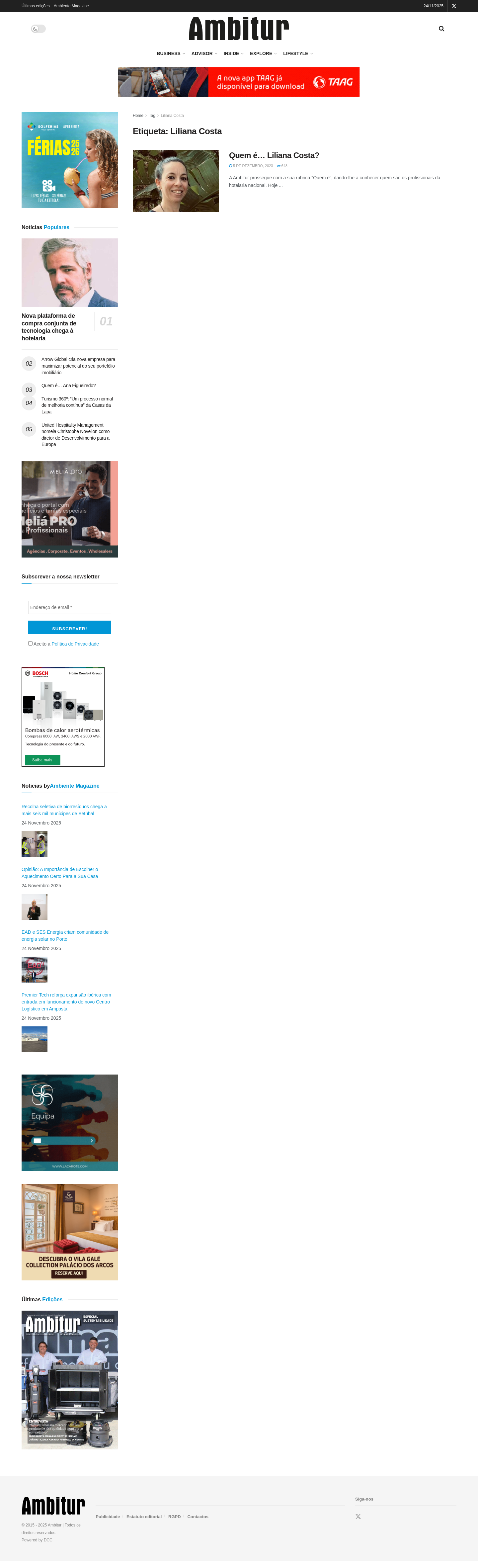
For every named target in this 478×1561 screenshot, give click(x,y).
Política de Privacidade (75, 644)
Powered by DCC (37, 1540)
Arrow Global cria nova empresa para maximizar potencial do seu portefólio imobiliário (78, 366)
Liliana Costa (172, 115)
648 (282, 166)
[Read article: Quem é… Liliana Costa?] (176, 181)
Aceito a (63, 644)
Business (169, 53)
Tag (152, 115)
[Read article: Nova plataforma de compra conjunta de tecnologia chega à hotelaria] (70, 272)
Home (138, 115)
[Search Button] (441, 28)
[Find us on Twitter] (358, 1517)
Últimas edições (36, 6)
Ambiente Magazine (71, 6)
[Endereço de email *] (69, 607)
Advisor (202, 53)
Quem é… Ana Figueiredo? (68, 385)
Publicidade (108, 1516)
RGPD (174, 1516)
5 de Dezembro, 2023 (251, 166)
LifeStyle (295, 53)
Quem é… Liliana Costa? (274, 155)
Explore (261, 53)
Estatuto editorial (144, 1516)
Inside (231, 53)
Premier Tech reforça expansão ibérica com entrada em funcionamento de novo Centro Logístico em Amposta (66, 1001)
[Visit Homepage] (239, 29)
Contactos (197, 1516)
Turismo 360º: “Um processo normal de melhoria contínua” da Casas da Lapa (77, 405)
